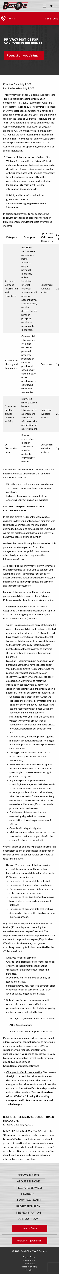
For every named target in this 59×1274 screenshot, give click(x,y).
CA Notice (29, 1270)
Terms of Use (29, 1263)
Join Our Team (28, 1218)
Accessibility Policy (29, 1266)
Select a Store (29, 1228)
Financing (28, 1194)
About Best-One (28, 1181)
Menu (52, 6)
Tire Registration (28, 1212)
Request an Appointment (24, 55)
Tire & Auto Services (28, 1187)
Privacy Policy (29, 1257)
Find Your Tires (28, 1175)
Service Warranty (28, 1200)
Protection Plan (28, 1206)
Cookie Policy (29, 1260)
